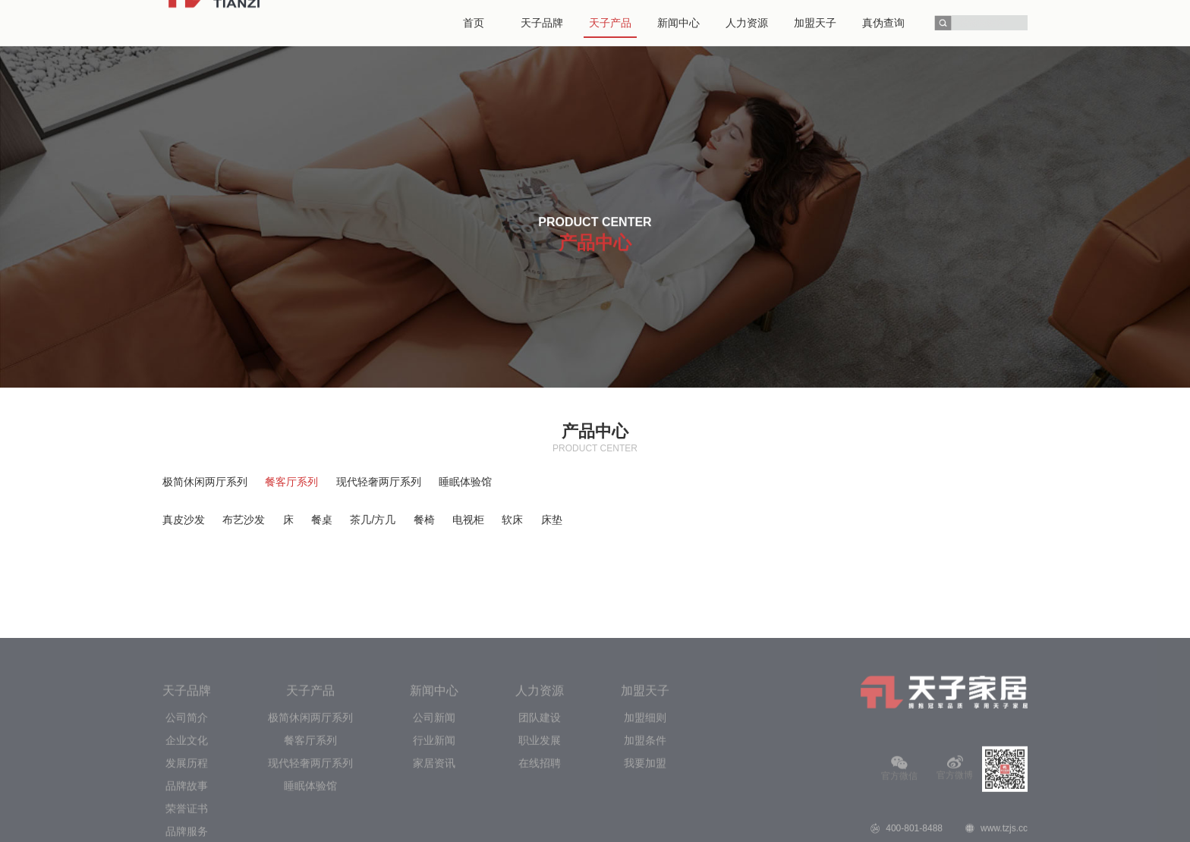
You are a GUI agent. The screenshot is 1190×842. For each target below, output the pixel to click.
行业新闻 (434, 804)
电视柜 (468, 520)
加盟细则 (645, 781)
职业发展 (539, 804)
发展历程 (186, 827)
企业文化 (186, 804)
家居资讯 (434, 827)
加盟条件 (645, 804)
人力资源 (539, 754)
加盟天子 (645, 754)
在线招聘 (539, 827)
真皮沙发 (183, 520)
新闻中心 (434, 754)
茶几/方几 (372, 520)
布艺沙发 (243, 520)
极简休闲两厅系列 (204, 482)
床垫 (551, 520)
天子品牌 (186, 754)
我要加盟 (645, 827)
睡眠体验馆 (465, 482)
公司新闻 (434, 781)
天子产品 (310, 754)
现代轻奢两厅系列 (378, 482)
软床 (512, 520)
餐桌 (321, 520)
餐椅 (424, 520)
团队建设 (539, 781)
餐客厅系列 (291, 482)
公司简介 (186, 781)
